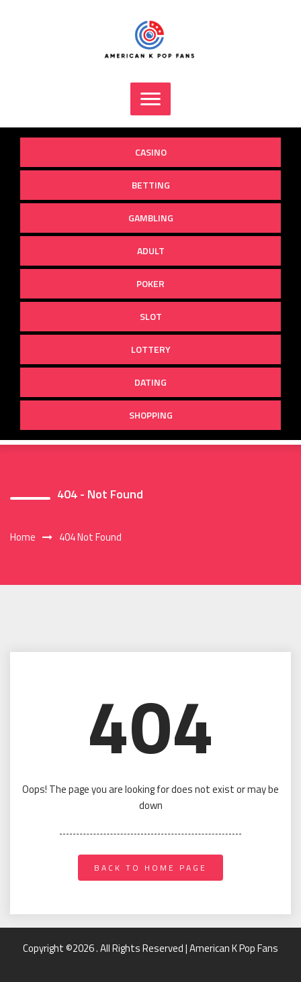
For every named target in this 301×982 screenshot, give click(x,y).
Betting (151, 185)
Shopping (151, 415)
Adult (151, 250)
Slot (151, 316)
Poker (150, 283)
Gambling (150, 218)
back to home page (150, 867)
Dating (150, 382)
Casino (151, 152)
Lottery (151, 349)
